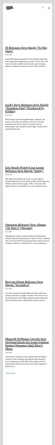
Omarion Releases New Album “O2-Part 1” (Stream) (25, 226)
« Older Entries (10, 373)
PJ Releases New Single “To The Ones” (26, 49)
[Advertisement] (27, 390)
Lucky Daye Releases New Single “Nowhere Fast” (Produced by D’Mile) (27, 108)
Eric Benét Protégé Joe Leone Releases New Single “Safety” (24, 169)
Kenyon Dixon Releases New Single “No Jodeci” (24, 283)
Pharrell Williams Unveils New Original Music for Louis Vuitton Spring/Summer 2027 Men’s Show (27, 344)
